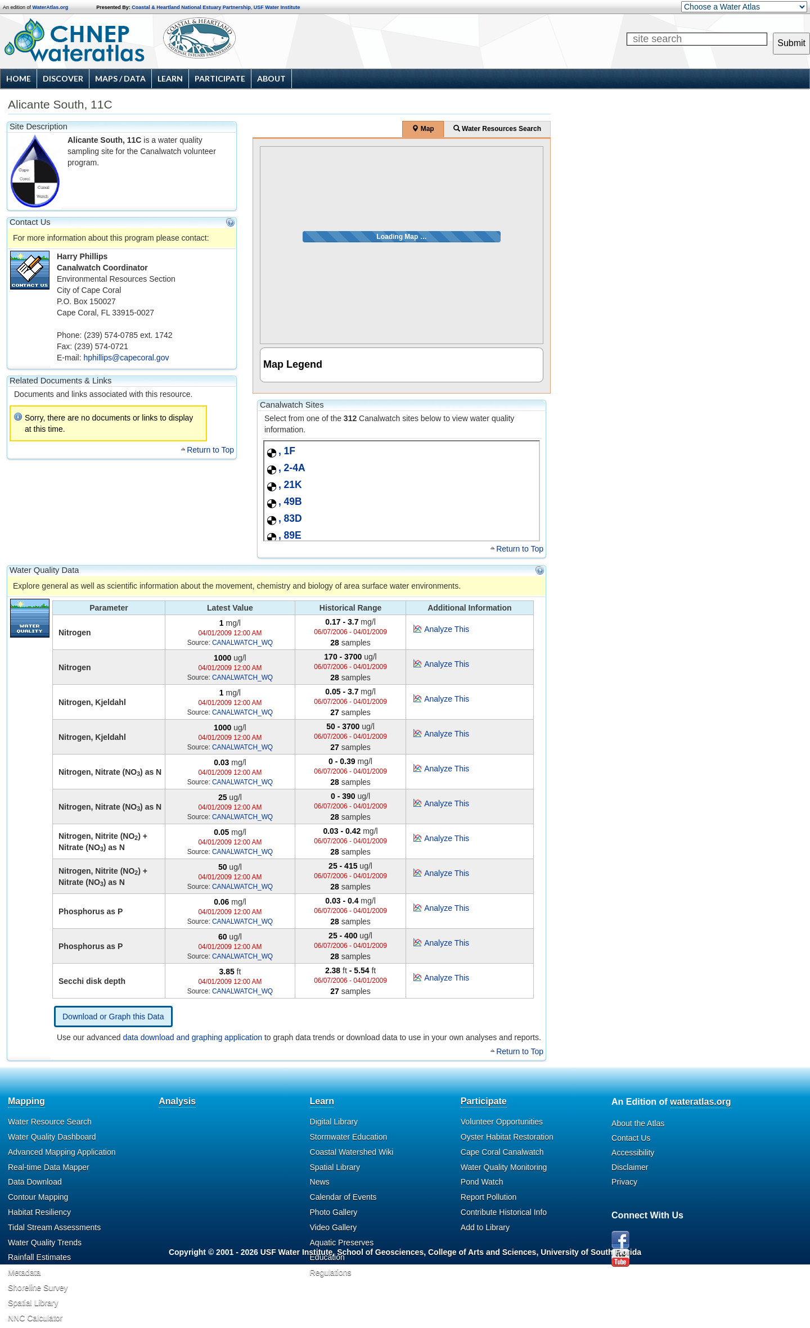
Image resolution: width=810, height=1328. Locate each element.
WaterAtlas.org (51, 7)
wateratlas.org (700, 1101)
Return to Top (210, 449)
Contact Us (630, 1137)
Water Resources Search (497, 129)
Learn (170, 78)
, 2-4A (291, 467)
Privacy (624, 1181)
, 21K (290, 484)
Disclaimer (629, 1167)
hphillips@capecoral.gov (126, 357)
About (271, 78)
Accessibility (632, 1152)
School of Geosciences (380, 1252)
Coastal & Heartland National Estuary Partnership (191, 7)
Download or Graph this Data (113, 1016)
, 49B (290, 501)
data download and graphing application (193, 1037)
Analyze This (446, 629)
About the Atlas (637, 1123)
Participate (220, 78)
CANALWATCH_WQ (242, 643)
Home (18, 78)
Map (423, 129)
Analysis (177, 1101)
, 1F (286, 451)
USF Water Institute (277, 7)
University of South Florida (591, 1252)
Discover (63, 78)
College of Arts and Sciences (482, 1252)
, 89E (290, 535)
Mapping (26, 1101)
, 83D (290, 518)
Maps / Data (120, 78)
